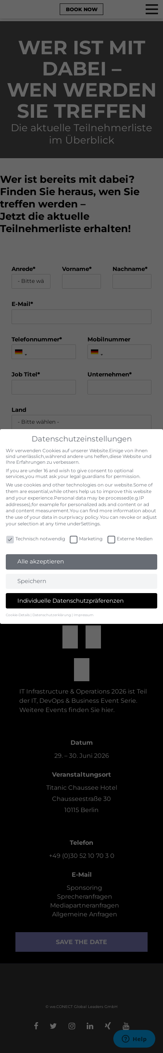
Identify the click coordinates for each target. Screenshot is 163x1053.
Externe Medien (130, 539)
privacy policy (83, 517)
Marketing (86, 539)
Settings (90, 523)
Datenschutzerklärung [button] (51, 615)
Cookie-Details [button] (18, 615)
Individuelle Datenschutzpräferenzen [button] (70, 600)
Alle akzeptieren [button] (40, 561)
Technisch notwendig (35, 539)
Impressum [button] (84, 615)
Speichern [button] (31, 581)
